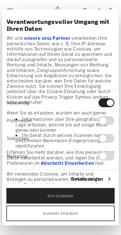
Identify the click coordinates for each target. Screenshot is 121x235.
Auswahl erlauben (60, 213)
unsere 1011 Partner (47, 38)
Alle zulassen (60, 195)
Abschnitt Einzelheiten (67, 163)
